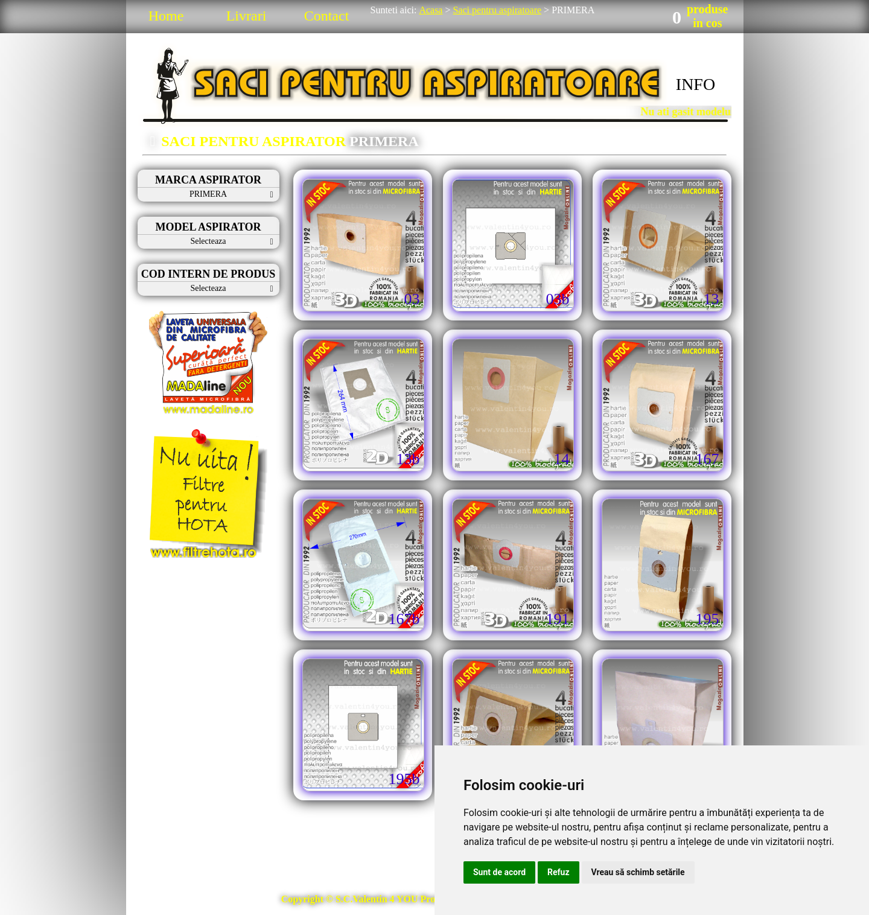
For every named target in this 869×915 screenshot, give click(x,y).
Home (166, 16)
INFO (695, 84)
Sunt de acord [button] (499, 872)
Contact (326, 16)
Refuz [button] (558, 872)
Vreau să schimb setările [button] (638, 872)
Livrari (246, 16)
